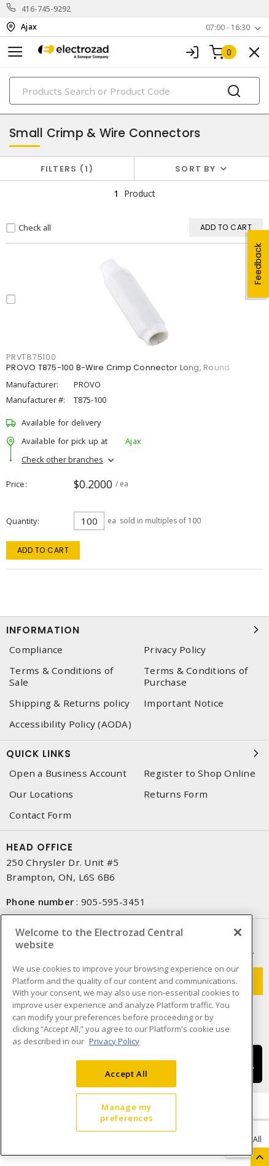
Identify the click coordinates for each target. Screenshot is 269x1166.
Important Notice (184, 703)
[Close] (237, 932)
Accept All (127, 1073)
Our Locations (41, 794)
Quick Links (134, 753)
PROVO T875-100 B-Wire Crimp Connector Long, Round (118, 367)
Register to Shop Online (199, 773)
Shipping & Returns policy (69, 703)
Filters (67, 169)
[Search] (134, 91)
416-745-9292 (46, 9)
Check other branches (62, 459)
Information (134, 630)
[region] (126, 1035)
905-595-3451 (113, 901)
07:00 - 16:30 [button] (228, 27)
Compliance (36, 650)
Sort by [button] (195, 169)
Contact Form (40, 815)
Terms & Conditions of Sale (61, 676)
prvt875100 (31, 357)
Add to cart (43, 550)
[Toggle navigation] (15, 52)
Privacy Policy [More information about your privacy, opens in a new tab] (114, 1041)
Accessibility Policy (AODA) (70, 724)
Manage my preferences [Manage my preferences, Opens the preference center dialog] (126, 1112)
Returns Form (176, 794)
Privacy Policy (175, 650)
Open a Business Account (68, 773)
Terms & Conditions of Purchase (196, 676)
